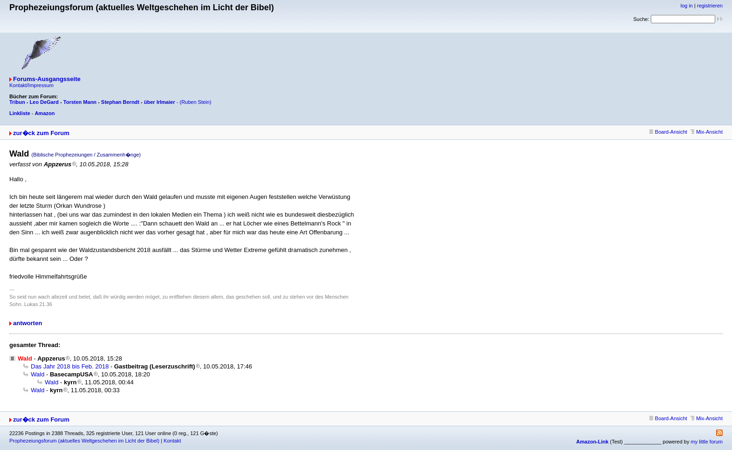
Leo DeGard (43, 102)
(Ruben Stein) (195, 102)
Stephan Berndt (120, 102)
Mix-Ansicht (706, 132)
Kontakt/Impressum (31, 85)
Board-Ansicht (668, 132)
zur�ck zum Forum (41, 133)
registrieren (710, 5)
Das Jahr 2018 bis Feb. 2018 (70, 366)
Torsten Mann (80, 102)
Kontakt (172, 440)
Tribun (17, 102)
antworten (27, 323)
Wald (37, 374)
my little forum (707, 441)
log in (687, 5)
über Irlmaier (159, 102)
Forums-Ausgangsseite (46, 78)
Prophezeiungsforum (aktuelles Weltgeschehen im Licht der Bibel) (84, 440)
